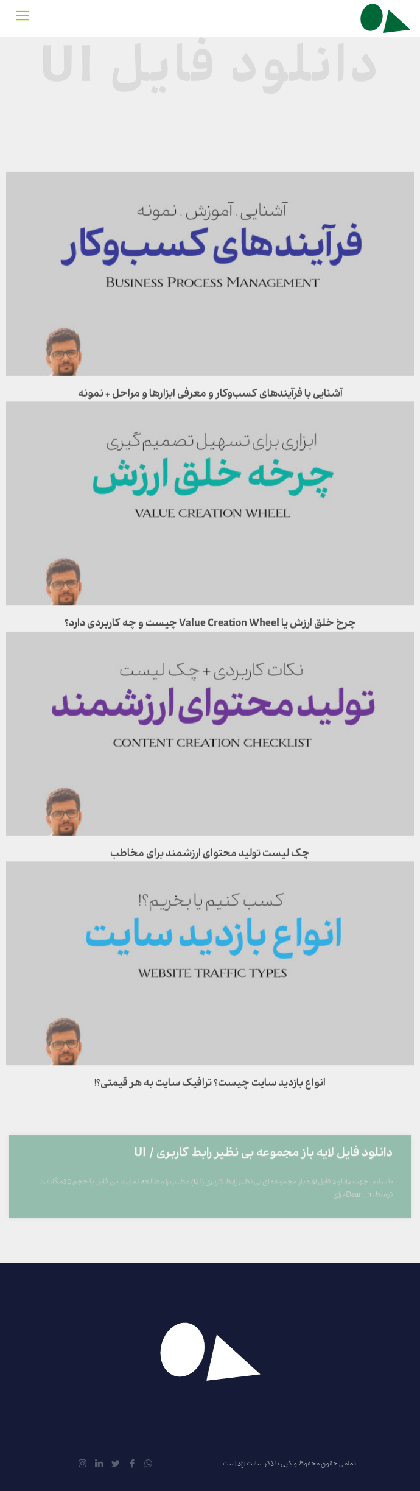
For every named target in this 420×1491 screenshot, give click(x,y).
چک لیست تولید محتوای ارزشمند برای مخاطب (210, 917)
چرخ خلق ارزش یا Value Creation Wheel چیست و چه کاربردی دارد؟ (210, 687)
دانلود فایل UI (210, 68)
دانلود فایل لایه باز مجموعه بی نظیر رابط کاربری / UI (263, 1179)
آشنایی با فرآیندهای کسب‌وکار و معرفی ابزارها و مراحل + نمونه (210, 457)
